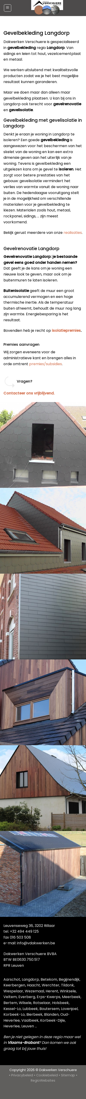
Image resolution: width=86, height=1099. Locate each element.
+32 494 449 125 (24, 931)
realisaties (73, 232)
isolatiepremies (66, 330)
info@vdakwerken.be (36, 943)
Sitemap (68, 1075)
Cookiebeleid (47, 1075)
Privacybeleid (22, 1075)
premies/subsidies (45, 364)
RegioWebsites (43, 1080)
